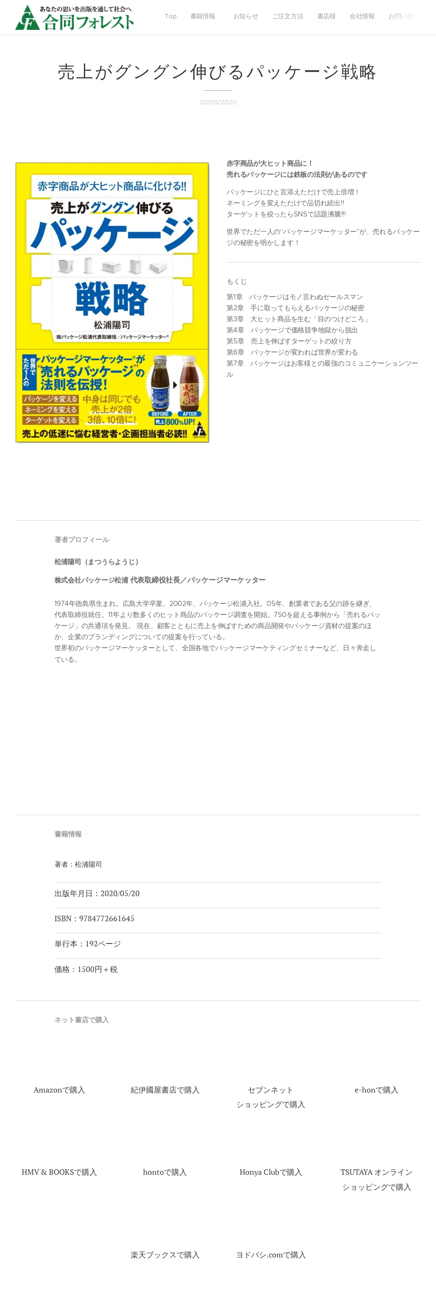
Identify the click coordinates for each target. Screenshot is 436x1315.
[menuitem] (337, 17)
